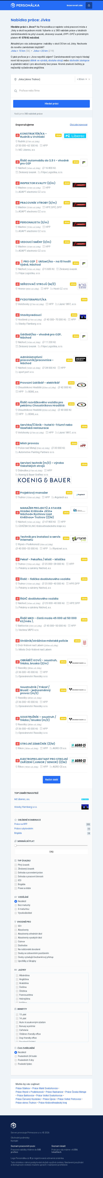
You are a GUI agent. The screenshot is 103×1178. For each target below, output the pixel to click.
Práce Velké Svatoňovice (49, 1095)
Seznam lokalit (58, 1146)
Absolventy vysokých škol (28, 937)
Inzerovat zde (75, 5)
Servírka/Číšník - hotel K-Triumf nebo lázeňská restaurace (46, 426)
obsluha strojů (55, 60)
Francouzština (24, 995)
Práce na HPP (20, 824)
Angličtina (22, 979)
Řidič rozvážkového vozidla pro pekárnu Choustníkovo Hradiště (42, 404)
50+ (18, 926)
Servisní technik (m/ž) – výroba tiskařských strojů (42, 464)
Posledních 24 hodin (25, 1056)
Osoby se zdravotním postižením (31, 953)
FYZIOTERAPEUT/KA (33, 299)
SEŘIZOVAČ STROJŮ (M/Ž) (38, 284)
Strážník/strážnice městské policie (44, 640)
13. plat (21, 1014)
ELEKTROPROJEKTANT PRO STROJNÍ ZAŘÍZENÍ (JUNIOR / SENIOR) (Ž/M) (44, 761)
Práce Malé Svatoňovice (45, 1088)
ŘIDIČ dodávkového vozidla (39, 598)
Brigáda (18, 833)
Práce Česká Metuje (75, 1091)
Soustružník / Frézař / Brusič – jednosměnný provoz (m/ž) (35, 690)
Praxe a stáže (22, 888)
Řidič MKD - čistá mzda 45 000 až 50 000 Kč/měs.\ (48, 620)
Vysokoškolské (23, 913)
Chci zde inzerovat (78, 124)
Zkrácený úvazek (24, 869)
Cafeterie (22, 1030)
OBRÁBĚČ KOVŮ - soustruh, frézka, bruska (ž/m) (38, 662)
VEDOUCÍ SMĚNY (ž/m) (35, 242)
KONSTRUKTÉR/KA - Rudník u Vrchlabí (33, 135)
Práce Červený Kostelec (28, 1099)
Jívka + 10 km (18, 50)
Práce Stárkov (23, 1088)
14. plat (21, 1018)
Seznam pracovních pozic (23, 1146)
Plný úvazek (21, 865)
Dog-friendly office (26, 1038)
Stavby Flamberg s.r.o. (25, 807)
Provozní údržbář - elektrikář (40, 382)
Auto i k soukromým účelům (31, 1022)
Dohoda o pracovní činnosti (28, 876)
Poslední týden (23, 1064)
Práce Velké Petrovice (69, 1099)
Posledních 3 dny (24, 1060)
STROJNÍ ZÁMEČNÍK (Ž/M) (37, 743)
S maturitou (21, 909)
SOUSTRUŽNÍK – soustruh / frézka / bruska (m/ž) (38, 718)
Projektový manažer (34, 492)
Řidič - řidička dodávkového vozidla (45, 579)
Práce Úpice (49, 1099)
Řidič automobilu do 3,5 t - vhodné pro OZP (44, 162)
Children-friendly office (28, 1034)
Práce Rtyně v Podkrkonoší (30, 1091)
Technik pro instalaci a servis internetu (40, 538)
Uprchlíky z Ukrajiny (25, 961)
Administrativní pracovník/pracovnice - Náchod (37, 360)
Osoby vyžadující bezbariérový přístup (33, 957)
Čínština (21, 991)
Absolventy (21, 930)
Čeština (21, 987)
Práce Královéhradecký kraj (52, 1102)
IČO (17, 880)
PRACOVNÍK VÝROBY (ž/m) (38, 202)
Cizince (19, 941)
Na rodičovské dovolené (27, 949)
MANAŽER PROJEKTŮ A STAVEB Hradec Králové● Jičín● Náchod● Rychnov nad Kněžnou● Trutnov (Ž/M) (40, 513)
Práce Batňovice (25, 1095)
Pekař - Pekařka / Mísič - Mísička (42, 559)
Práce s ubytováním (23, 828)
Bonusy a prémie (25, 1026)
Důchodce (20, 945)
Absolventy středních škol (28, 934)
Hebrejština (23, 999)
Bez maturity (22, 905)
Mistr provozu (29, 443)
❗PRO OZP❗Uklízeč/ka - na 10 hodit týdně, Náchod (45, 263)
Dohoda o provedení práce (28, 872)
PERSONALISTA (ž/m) (34, 222)
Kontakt (14, 1141)
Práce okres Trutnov (26, 1102)
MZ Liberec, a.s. (22, 799)
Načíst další (51, 779)
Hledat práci (51, 103)
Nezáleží (20, 901)
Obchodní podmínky (20, 1137)
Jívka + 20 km (40, 50)
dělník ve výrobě (38, 60)
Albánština (22, 975)
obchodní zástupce (79, 60)
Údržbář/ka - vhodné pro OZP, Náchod (41, 336)
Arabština (22, 983)
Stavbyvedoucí (30, 315)
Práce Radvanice (54, 1091)
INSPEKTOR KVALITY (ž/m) (38, 183)
